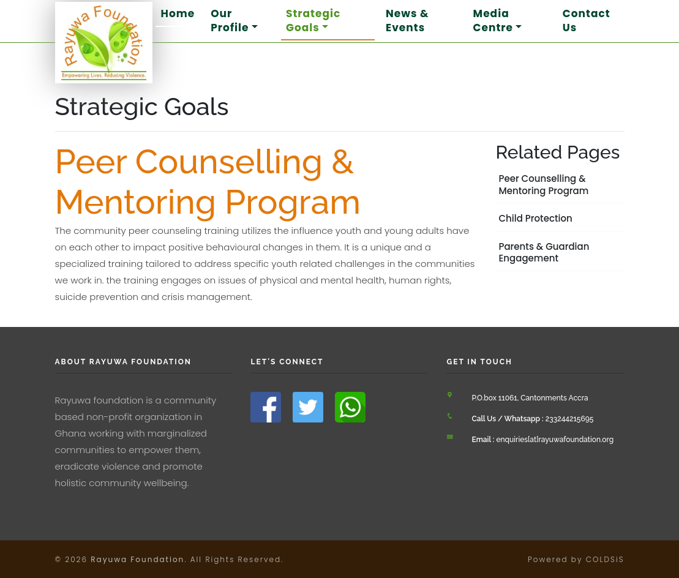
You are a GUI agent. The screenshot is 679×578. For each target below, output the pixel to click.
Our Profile (230, 20)
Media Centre (493, 20)
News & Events (407, 20)
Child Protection (535, 218)
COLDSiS (605, 559)
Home (177, 13)
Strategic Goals (313, 20)
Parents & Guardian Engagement (544, 252)
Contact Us (586, 20)
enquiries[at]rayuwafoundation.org (542, 439)
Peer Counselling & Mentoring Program (544, 184)
